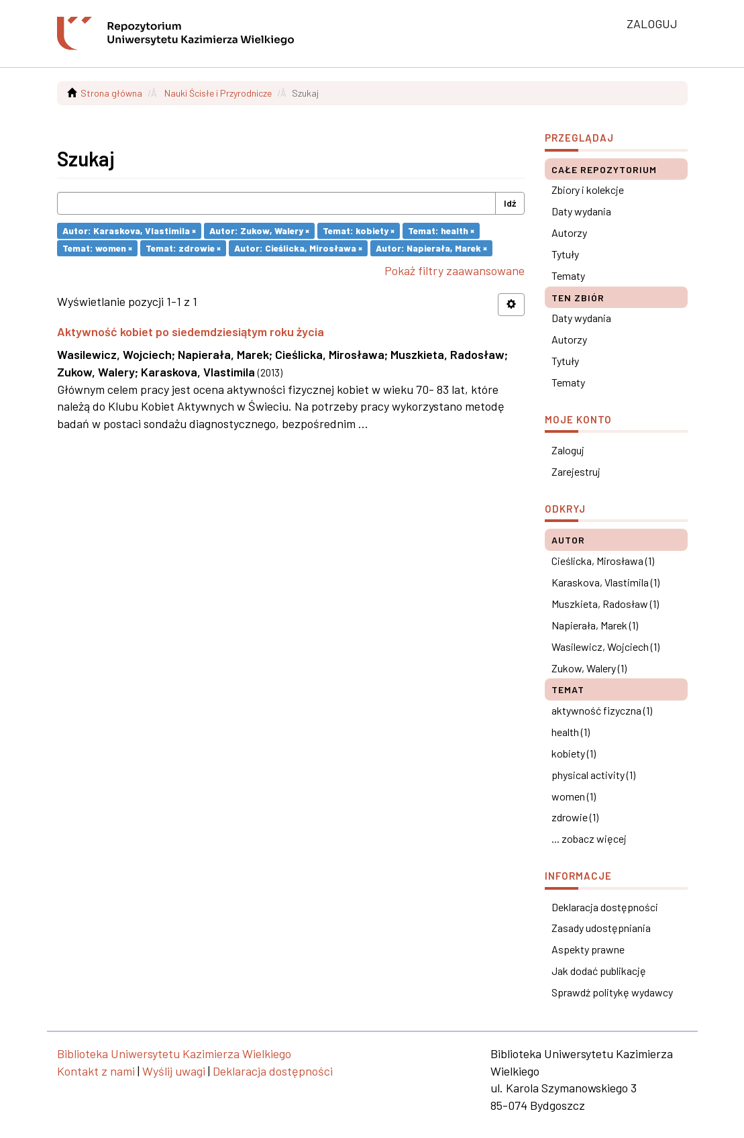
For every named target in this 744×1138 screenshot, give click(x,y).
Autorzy (569, 232)
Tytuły (565, 254)
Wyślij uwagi (173, 1071)
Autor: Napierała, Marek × (431, 248)
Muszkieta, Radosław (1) (605, 603)
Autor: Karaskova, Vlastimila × (129, 230)
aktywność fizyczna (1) (601, 710)
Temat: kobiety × (358, 230)
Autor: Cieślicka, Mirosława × (298, 248)
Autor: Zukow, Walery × (259, 230)
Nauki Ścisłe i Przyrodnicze (218, 93)
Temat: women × (97, 248)
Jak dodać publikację (598, 970)
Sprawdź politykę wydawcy (612, 992)
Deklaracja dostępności (604, 906)
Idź (510, 203)
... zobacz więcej (589, 838)
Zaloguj (567, 450)
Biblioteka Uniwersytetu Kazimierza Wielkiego (174, 1053)
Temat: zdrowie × (183, 248)
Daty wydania (581, 211)
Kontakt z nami (96, 1071)
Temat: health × (441, 230)
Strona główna (111, 93)
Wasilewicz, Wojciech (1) (605, 646)
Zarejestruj (575, 471)
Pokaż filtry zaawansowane (454, 270)
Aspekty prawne (588, 949)
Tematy (568, 275)
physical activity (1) (593, 774)
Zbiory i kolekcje (587, 189)
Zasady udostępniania (601, 927)
